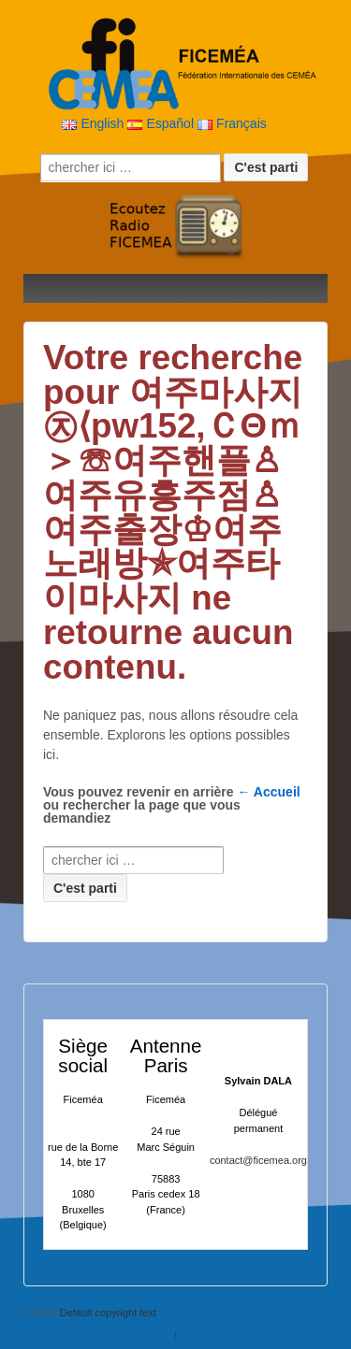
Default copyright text (106, 1312)
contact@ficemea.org (258, 1160)
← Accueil (269, 791)
